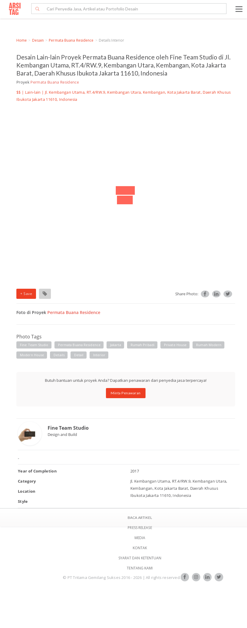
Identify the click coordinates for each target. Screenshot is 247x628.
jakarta (115, 345)
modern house (32, 355)
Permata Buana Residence (71, 40)
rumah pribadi (142, 345)
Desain (38, 40)
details (59, 355)
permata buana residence (79, 345)
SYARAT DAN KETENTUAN (140, 558)
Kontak (140, 547)
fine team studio (34, 345)
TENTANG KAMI (140, 568)
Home (21, 40)
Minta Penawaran (126, 393)
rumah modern (208, 345)
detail (79, 355)
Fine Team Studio (68, 428)
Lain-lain (33, 92)
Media (140, 537)
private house (175, 345)
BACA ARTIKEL (140, 517)
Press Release (140, 527)
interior (99, 355)
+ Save (26, 293)
